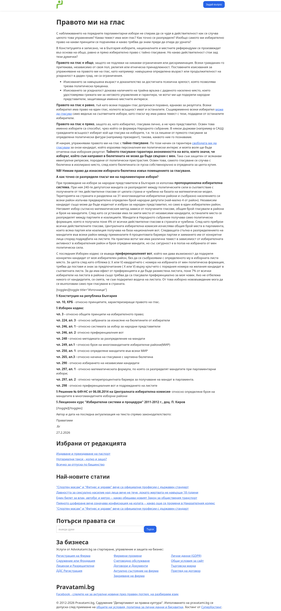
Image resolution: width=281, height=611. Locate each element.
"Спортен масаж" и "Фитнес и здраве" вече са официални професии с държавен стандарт (122, 487)
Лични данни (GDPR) (186, 556)
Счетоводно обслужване (132, 561)
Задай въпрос (214, 4)
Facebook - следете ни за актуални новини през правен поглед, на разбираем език (117, 594)
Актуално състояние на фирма (136, 571)
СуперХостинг (211, 607)
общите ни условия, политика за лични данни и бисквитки (139, 607)
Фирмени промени (128, 556)
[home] (59, 4)
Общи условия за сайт (187, 561)
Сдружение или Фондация (75, 561)
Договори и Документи (131, 566)
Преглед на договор (186, 571)
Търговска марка (183, 566)
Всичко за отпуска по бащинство (80, 464)
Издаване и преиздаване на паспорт (83, 454)
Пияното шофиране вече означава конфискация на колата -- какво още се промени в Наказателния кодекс (135, 503)
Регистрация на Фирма (73, 556)
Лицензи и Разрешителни (75, 566)
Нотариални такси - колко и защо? (81, 459)
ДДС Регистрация (69, 571)
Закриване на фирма (129, 576)
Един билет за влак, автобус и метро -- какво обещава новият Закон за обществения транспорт (126, 498)
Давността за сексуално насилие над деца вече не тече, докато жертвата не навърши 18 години (127, 492)
